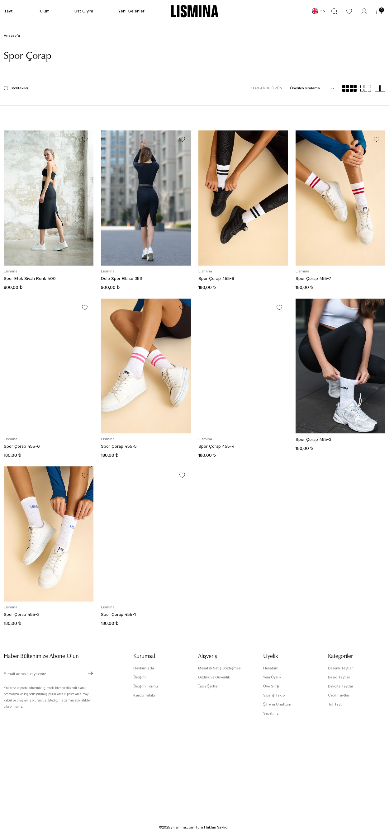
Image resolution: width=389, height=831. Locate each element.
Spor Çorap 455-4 (216, 446)
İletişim (139, 677)
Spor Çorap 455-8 (216, 278)
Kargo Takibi (144, 695)
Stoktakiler (19, 88)
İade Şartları (208, 686)
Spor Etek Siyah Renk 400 (30, 278)
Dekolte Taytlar (340, 686)
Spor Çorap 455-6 (22, 446)
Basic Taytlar (339, 677)
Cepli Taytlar (338, 695)
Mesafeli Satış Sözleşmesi (219, 668)
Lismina (10, 271)
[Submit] (90, 673)
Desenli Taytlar (340, 668)
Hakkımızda (143, 668)
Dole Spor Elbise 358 (121, 278)
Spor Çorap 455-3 (313, 439)
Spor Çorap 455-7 (313, 278)
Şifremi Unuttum (277, 704)
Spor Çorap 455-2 (22, 614)
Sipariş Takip (274, 695)
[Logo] (194, 11)
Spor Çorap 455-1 (118, 614)
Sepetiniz (271, 713)
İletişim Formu (145, 686)
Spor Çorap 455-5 (119, 446)
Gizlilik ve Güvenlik (214, 677)
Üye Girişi (271, 686)
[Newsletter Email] (48, 675)
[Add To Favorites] (84, 139)
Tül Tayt (335, 704)
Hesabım (270, 668)
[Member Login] (364, 11)
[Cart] (379, 11)
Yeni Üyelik (272, 677)
